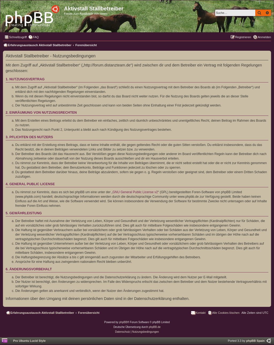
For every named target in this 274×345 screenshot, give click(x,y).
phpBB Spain (255, 340)
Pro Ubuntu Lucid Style (29, 340)
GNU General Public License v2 (135, 192)
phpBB (123, 322)
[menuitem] (33, 37)
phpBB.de (155, 327)
